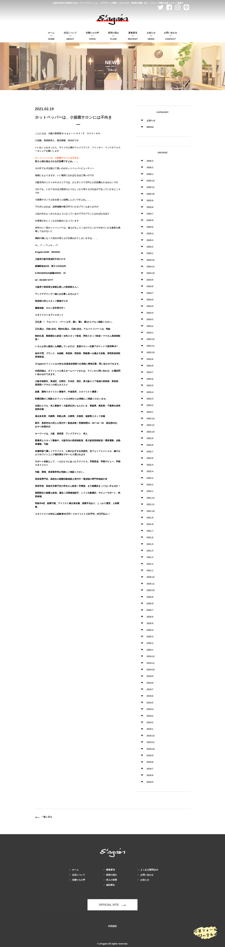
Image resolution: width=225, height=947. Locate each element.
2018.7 (150, 768)
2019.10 (151, 669)
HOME (51, 35)
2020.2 (150, 643)
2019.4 (150, 709)
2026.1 (150, 174)
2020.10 (151, 590)
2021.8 (150, 524)
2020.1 (150, 650)
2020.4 (150, 630)
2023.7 (150, 372)
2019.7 (150, 689)
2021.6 (150, 537)
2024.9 (150, 280)
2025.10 (151, 194)
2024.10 (151, 273)
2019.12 (151, 656)
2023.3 (150, 398)
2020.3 (150, 636)
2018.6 (150, 775)
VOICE (92, 35)
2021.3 (150, 557)
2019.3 (150, 716)
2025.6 (150, 220)
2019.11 (151, 663)
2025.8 (150, 207)
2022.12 (151, 418)
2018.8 (150, 762)
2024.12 (151, 260)
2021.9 (150, 517)
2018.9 (150, 755)
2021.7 (150, 531)
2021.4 (150, 550)
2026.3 (150, 161)
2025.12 (151, 180)
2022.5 (150, 465)
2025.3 (150, 240)
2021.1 (150, 570)
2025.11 (151, 187)
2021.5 (150, 544)
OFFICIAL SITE (112, 904)
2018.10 (151, 749)
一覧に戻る (43, 817)
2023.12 (151, 339)
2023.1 (150, 412)
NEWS (151, 35)
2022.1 (150, 491)
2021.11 (151, 504)
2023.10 (151, 352)
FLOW (113, 35)
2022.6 (150, 458)
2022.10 (151, 431)
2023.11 (151, 346)
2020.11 (151, 583)
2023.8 (150, 365)
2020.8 (150, 603)
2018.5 (150, 782)
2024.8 (150, 286)
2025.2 (150, 246)
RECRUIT (133, 35)
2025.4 (150, 233)
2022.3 (150, 478)
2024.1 (150, 332)
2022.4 (150, 471)
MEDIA (150, 127)
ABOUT (70, 35)
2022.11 (151, 425)
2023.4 (150, 392)
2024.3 (150, 319)
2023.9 (150, 359)
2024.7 (150, 293)
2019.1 (150, 729)
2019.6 (150, 696)
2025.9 (150, 200)
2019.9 (150, 676)
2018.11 (151, 742)
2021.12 (151, 498)
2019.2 (150, 722)
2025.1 (150, 253)
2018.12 (151, 735)
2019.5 (150, 702)
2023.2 (150, 405)
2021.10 (151, 511)
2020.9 (150, 597)
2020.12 (151, 577)
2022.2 (150, 484)
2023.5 (150, 385)
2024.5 (150, 306)
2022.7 (150, 451)
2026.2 (150, 167)
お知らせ (151, 120)
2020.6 (150, 616)
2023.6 (150, 379)
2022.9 (150, 438)
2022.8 (150, 445)
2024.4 (150, 313)
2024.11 (151, 266)
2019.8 (150, 683)
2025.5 (150, 227)
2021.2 (150, 564)
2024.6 (150, 299)
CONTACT (170, 35)
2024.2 (150, 326)
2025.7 (150, 213)
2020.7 (150, 610)
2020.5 (150, 623)
